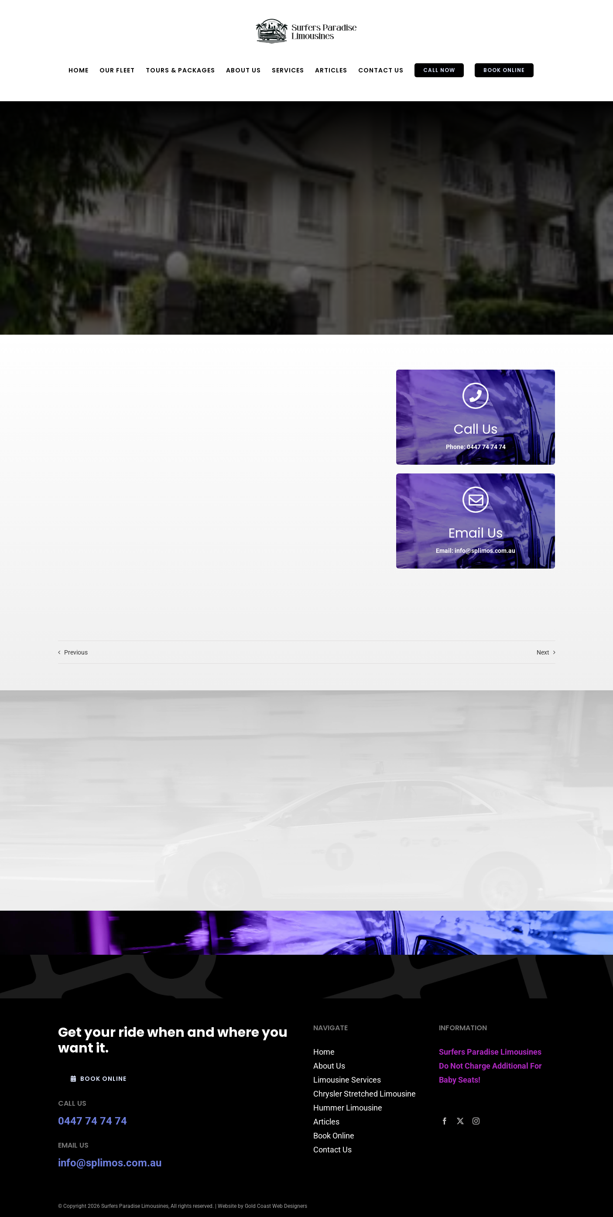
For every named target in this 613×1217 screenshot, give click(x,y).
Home (324, 1051)
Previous (76, 652)
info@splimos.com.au (109, 1163)
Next (543, 652)
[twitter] (460, 1121)
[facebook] (444, 1121)
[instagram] (476, 1121)
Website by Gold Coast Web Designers (262, 1206)
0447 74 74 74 (92, 1121)
